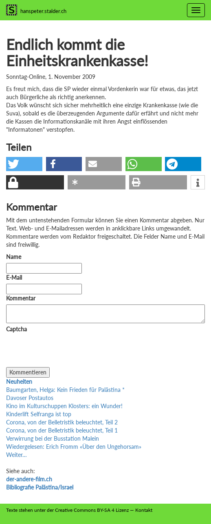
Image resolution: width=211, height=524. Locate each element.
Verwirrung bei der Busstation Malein (52, 438)
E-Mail (14, 277)
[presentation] (68, 351)
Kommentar (22, 298)
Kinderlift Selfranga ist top (38, 414)
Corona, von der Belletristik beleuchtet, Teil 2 (62, 422)
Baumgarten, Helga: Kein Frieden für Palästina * (65, 389)
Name (13, 256)
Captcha (16, 329)
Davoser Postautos (29, 397)
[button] (24, 164)
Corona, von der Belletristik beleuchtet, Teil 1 (62, 430)
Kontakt (143, 510)
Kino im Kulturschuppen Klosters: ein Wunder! (64, 405)
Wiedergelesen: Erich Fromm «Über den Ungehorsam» (73, 446)
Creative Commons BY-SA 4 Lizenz (92, 510)
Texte (12, 510)
